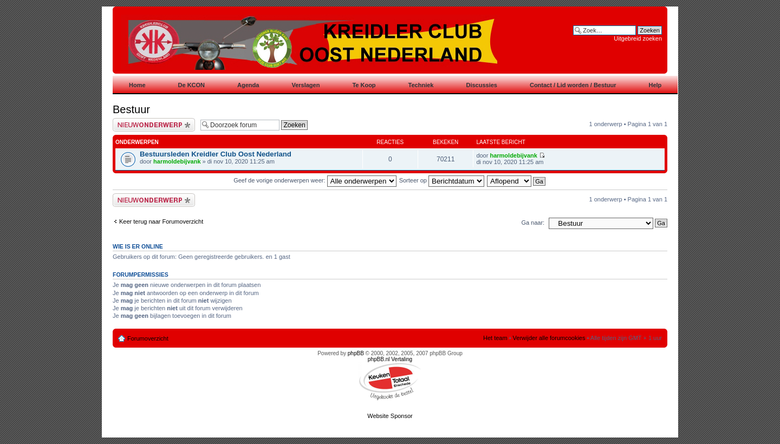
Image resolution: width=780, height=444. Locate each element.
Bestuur (131, 109)
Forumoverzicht (147, 338)
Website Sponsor (390, 416)
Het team (495, 338)
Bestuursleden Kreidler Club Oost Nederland (215, 154)
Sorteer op (441, 180)
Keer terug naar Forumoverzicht (161, 221)
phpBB (356, 353)
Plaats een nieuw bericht (154, 125)
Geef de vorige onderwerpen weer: (314, 180)
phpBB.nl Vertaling (390, 359)
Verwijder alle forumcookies (549, 338)
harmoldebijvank (176, 161)
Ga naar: (532, 222)
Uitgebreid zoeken (638, 38)
